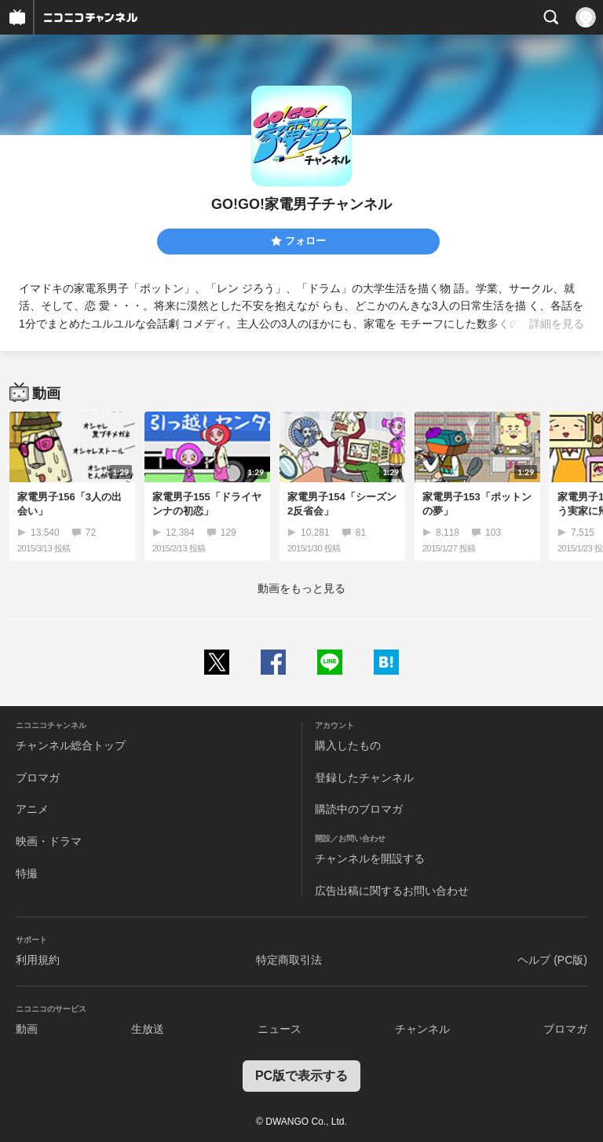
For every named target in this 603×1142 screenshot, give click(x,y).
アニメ (32, 809)
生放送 (147, 1029)
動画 (27, 1029)
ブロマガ (38, 777)
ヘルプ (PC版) (552, 959)
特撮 (27, 873)
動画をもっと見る (301, 588)
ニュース (280, 1029)
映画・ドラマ (49, 841)
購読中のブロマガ (359, 809)
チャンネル (422, 1029)
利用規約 (38, 959)
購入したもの (348, 745)
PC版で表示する (301, 1075)
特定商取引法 (289, 959)
